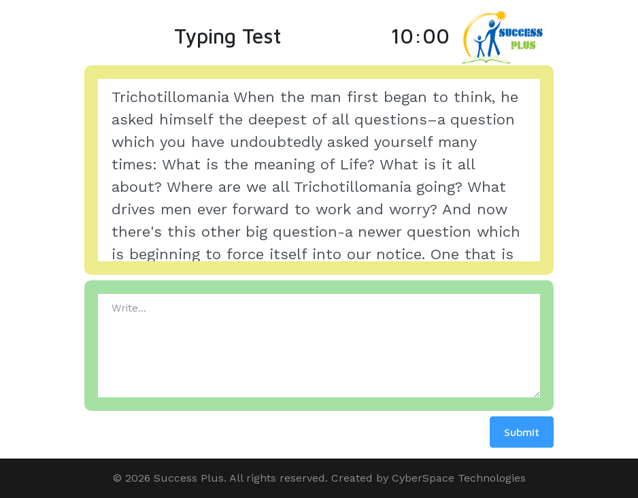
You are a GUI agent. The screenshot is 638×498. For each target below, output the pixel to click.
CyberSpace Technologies (459, 477)
